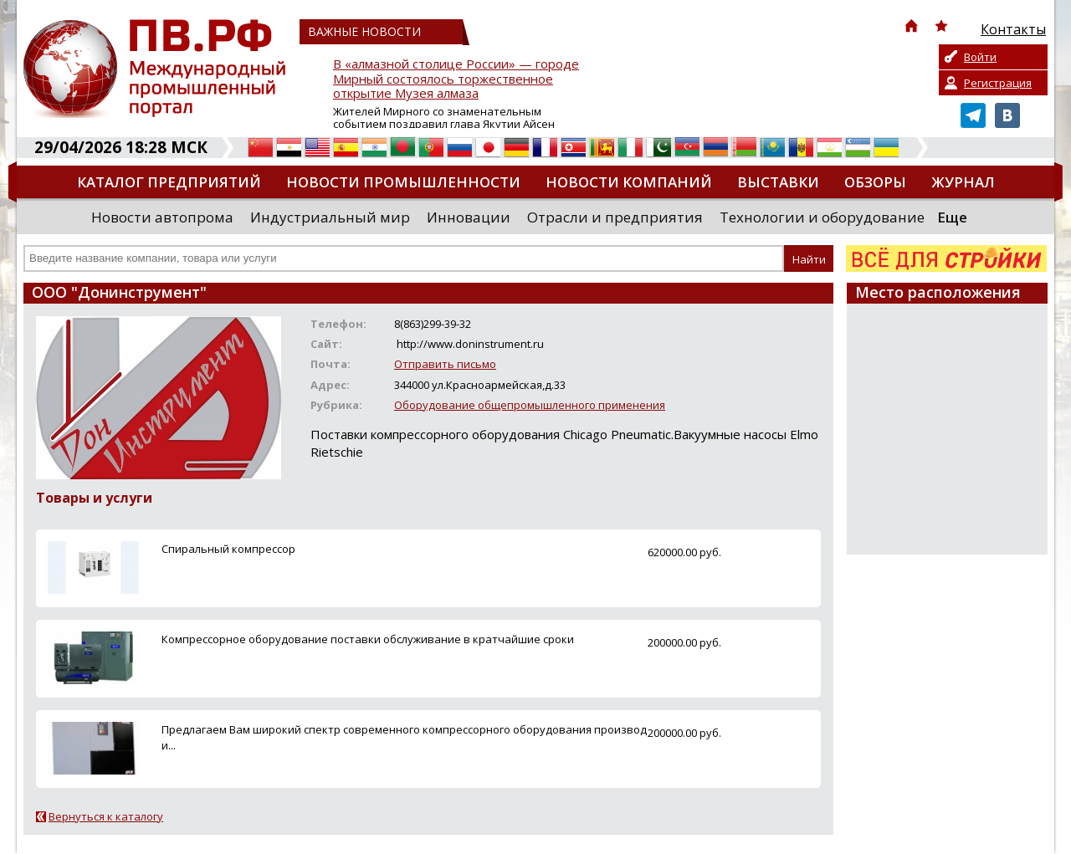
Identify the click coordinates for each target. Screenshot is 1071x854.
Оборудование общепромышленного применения (529, 404)
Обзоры (875, 182)
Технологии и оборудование (822, 217)
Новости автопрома (162, 217)
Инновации (468, 217)
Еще (952, 217)
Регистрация (998, 82)
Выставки (778, 182)
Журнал (963, 182)
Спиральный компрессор (228, 548)
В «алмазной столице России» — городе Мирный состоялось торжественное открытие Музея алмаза (456, 79)
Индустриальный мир (330, 217)
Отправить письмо (445, 363)
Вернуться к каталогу (106, 816)
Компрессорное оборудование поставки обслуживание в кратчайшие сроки (367, 639)
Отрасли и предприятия (615, 217)
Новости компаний (629, 182)
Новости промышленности (403, 182)
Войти (980, 56)
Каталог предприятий (169, 182)
